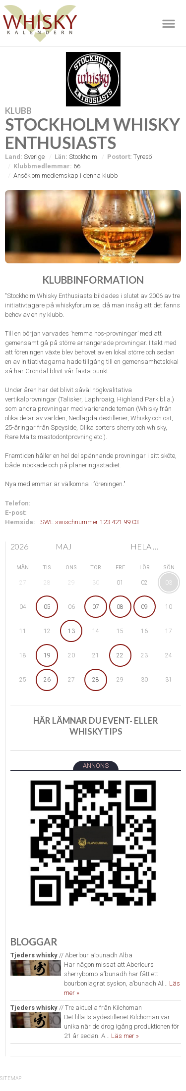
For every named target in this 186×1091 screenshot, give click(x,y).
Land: (13, 156)
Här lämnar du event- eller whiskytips (95, 726)
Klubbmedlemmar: (42, 166)
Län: (61, 156)
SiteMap (10, 1078)
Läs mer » (125, 1036)
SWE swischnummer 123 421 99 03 (89, 522)
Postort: (119, 156)
